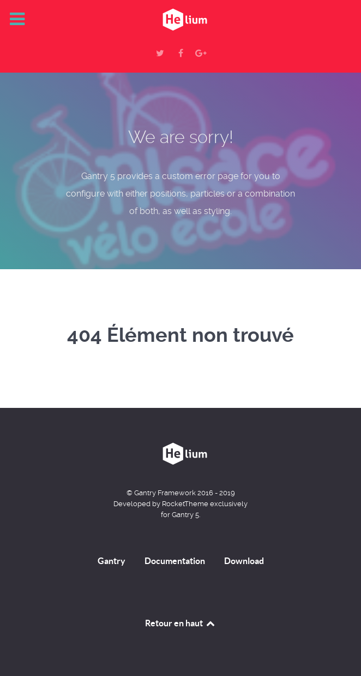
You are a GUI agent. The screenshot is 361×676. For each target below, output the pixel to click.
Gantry (111, 561)
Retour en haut (180, 623)
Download (244, 561)
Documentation (175, 561)
